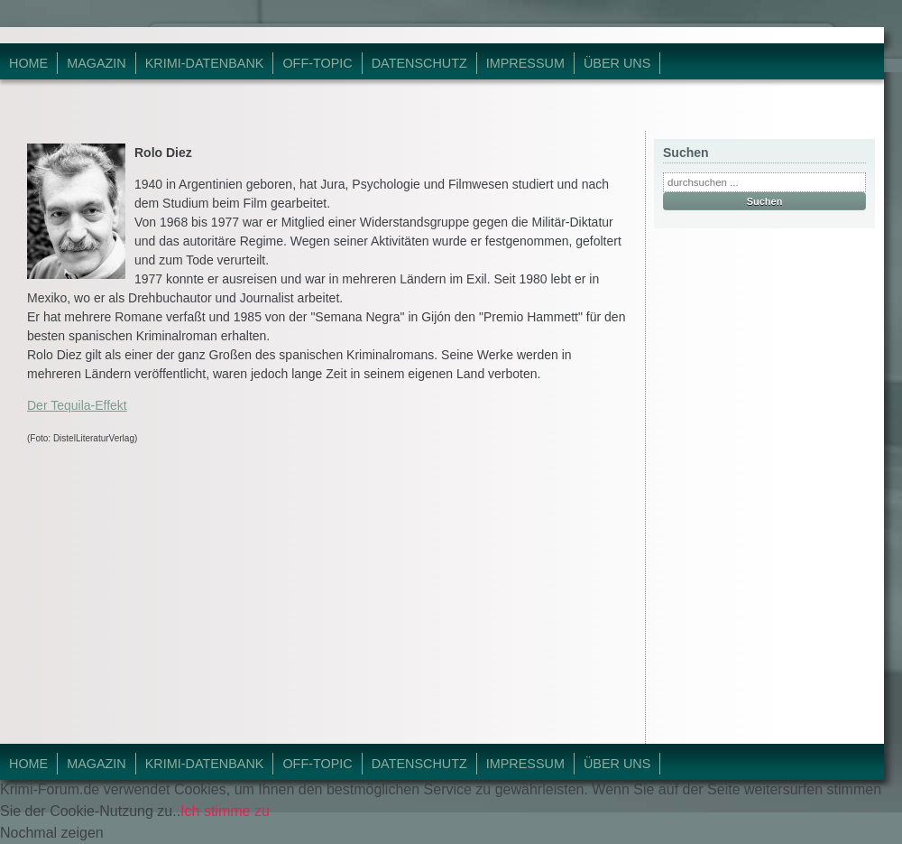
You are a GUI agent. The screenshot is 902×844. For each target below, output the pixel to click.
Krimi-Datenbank (204, 63)
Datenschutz (419, 63)
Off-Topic (317, 63)
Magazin (96, 63)
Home (28, 63)
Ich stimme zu (225, 811)
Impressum (525, 63)
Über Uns (617, 63)
